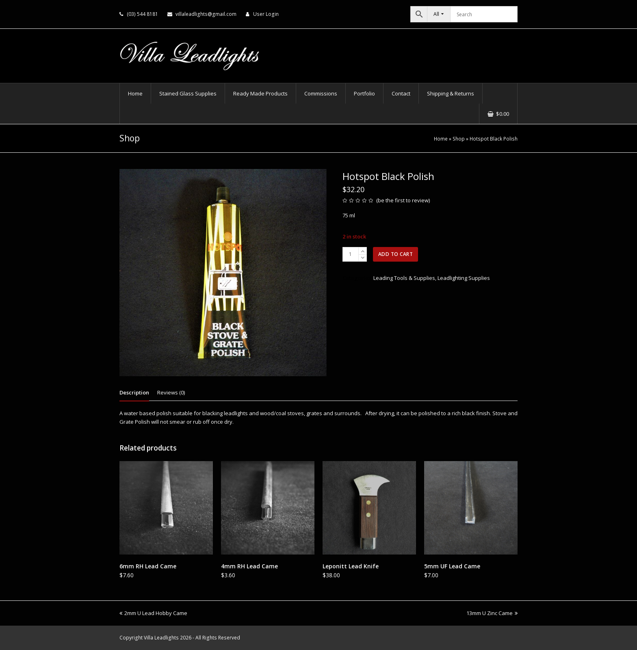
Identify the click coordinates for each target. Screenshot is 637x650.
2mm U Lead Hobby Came (153, 613)
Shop (459, 138)
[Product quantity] (350, 254)
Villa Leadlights (161, 637)
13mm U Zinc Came (492, 613)
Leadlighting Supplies (464, 278)
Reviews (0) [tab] (171, 392)
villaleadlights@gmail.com (206, 14)
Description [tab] (134, 392)
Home (441, 138)
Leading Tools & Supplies (404, 278)
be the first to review (403, 200)
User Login (266, 14)
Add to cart (395, 254)
